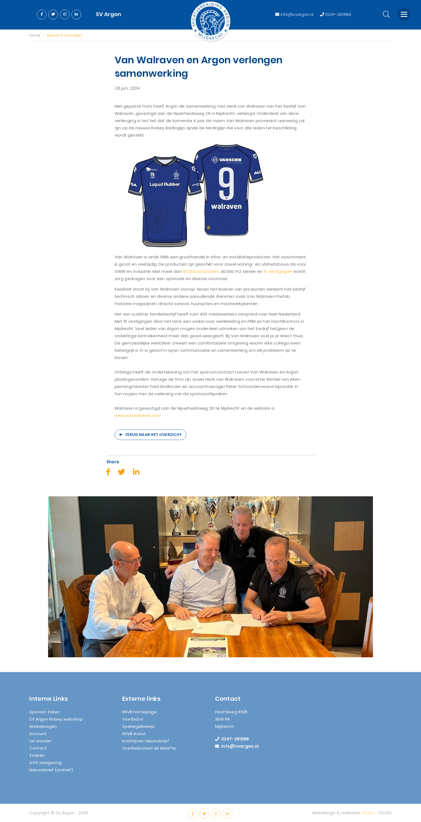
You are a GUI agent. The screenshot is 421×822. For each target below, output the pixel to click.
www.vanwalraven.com (138, 416)
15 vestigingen (278, 271)
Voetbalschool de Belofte (149, 751)
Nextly (368, 816)
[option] (210, 577)
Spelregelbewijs (138, 729)
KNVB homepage (139, 715)
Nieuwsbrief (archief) (51, 773)
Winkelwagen (43, 729)
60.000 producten (201, 271)
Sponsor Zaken (44, 715)
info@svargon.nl (294, 14)
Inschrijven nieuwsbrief (145, 744)
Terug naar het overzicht (153, 435)
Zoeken (37, 758)
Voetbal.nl (132, 722)
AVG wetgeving (45, 765)
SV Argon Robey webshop (56, 722)
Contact (38, 751)
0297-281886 (335, 14)
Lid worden (40, 744)
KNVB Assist (134, 736)
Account (38, 736)
